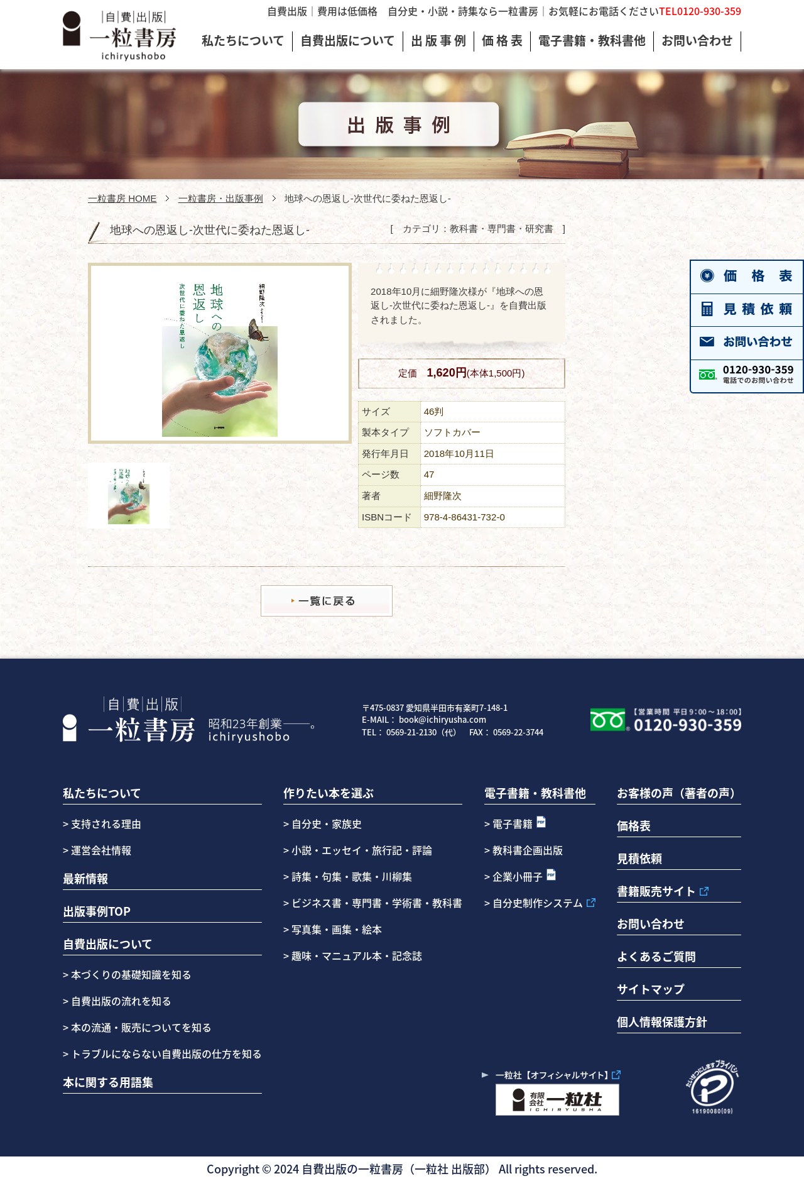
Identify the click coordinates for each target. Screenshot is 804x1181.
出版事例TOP (97, 911)
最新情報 (85, 878)
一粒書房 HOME (122, 198)
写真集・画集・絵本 (336, 929)
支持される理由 (106, 823)
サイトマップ (651, 989)
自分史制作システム (537, 902)
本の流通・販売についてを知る (140, 1027)
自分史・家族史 (326, 823)
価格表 (634, 825)
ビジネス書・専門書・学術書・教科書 (376, 902)
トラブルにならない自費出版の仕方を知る (165, 1053)
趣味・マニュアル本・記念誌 (356, 955)
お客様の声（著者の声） (679, 792)
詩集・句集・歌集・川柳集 (351, 876)
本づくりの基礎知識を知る (130, 974)
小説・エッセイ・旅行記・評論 (361, 849)
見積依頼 (639, 858)
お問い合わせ (651, 923)
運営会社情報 (101, 849)
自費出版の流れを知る (119, 1000)
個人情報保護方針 (662, 1021)
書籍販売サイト (656, 890)
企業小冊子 (517, 876)
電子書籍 (512, 823)
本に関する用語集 (108, 1082)
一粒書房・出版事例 (220, 198)
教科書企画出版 (527, 849)
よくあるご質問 (656, 956)
